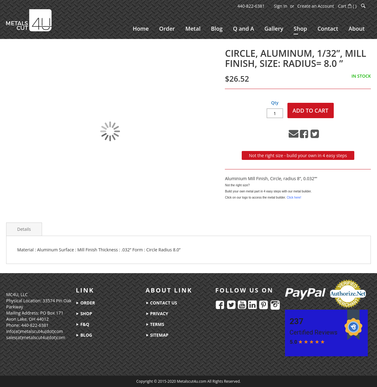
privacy (157, 313)
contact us (161, 303)
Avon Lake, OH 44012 (27, 319)
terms (155, 324)
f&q (82, 324)
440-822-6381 (251, 6)
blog (84, 335)
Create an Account (315, 6)
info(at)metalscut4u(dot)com (34, 331)
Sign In (280, 6)
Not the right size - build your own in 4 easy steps (298, 155)
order (85, 303)
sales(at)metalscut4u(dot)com (35, 337)
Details (24, 229)
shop (84, 313)
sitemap (157, 335)
